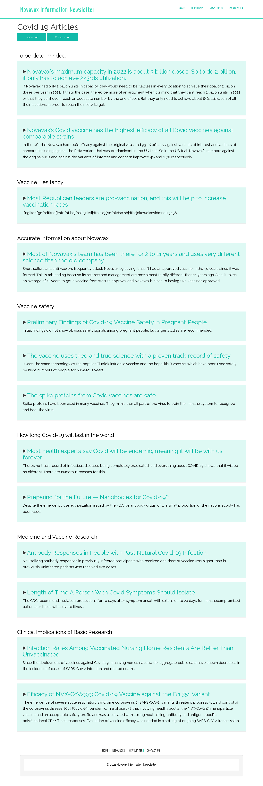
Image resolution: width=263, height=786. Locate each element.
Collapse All (62, 37)
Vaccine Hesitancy (40, 182)
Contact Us (236, 8)
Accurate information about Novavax (63, 238)
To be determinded (41, 55)
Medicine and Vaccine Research (57, 537)
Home (182, 8)
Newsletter (216, 8)
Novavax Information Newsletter (57, 9)
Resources (197, 8)
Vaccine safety (35, 306)
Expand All (31, 37)
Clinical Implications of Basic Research (64, 632)
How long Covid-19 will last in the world (65, 435)
